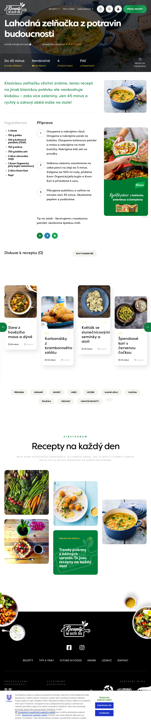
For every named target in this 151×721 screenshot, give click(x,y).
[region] (75, 705)
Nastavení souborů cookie (34, 715)
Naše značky (84, 9)
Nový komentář (84, 253)
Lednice (107, 660)
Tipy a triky (69, 9)
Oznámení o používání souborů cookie (36, 712)
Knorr (91, 660)
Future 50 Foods (71, 660)
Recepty (53, 9)
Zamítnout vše (104, 705)
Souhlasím (104, 713)
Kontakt (122, 660)
